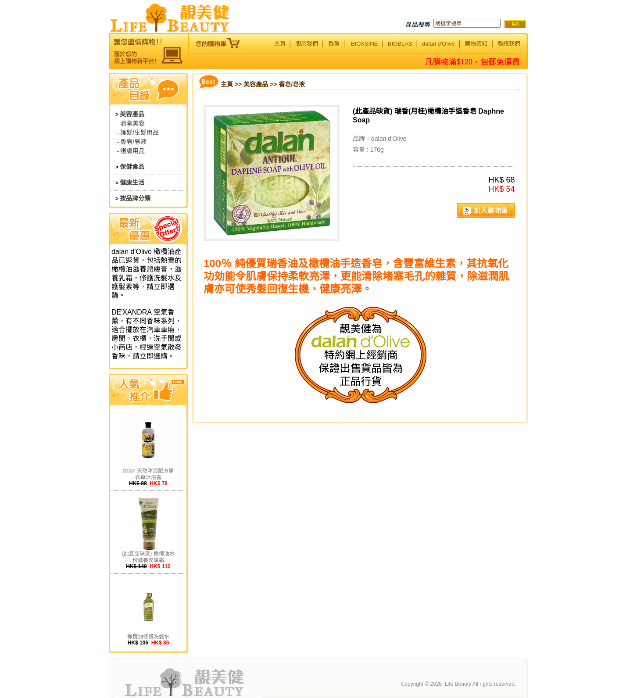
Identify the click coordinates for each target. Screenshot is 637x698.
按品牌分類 (135, 198)
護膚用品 (132, 150)
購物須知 (476, 43)
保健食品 (132, 166)
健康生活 (132, 182)
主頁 (280, 43)
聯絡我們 (508, 43)
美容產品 (132, 114)
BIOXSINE (364, 43)
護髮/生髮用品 (139, 132)
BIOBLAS (400, 43)
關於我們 (306, 43)
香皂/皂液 (133, 141)
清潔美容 (132, 123)
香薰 (334, 43)
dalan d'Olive (438, 43)
